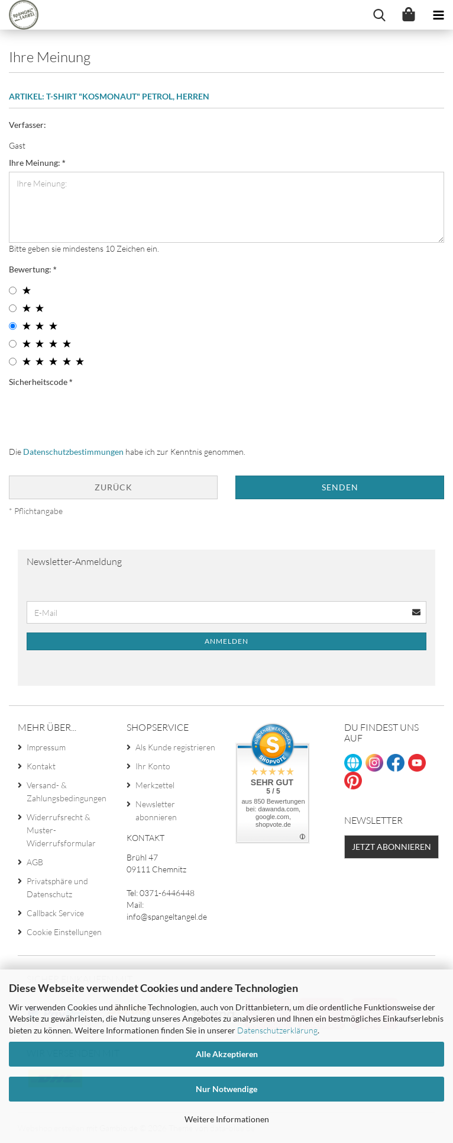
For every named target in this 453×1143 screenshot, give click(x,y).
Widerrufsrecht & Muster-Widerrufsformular (61, 830)
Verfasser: (27, 125)
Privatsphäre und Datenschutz (57, 887)
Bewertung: (31, 269)
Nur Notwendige (226, 1089)
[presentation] (99, 414)
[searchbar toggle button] (379, 15)
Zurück (113, 487)
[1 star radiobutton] (13, 290)
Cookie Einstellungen (64, 932)
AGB (35, 862)
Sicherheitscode (39, 382)
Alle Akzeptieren (227, 1054)
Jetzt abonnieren (391, 847)
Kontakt (41, 766)
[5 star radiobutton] (13, 361)
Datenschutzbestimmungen (73, 452)
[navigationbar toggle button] (438, 15)
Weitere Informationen (227, 1119)
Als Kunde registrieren (175, 747)
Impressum (46, 747)
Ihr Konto (152, 766)
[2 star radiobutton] (13, 308)
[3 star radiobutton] (13, 326)
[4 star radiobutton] (13, 344)
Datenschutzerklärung (277, 1030)
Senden (340, 487)
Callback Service (55, 913)
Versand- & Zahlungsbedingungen (66, 791)
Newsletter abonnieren (156, 810)
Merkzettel (154, 785)
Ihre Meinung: (35, 163)
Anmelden (226, 641)
